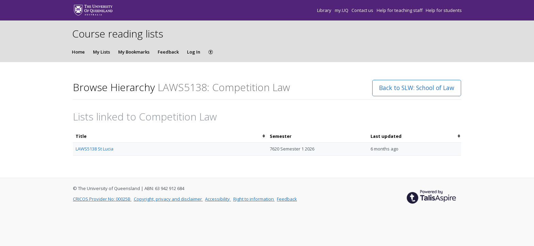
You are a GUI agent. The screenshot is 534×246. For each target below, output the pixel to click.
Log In (193, 52)
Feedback (168, 52)
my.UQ (342, 10)
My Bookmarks (134, 52)
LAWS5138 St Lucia (94, 149)
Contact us (362, 10)
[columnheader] (170, 136)
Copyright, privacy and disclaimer (168, 199)
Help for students (444, 10)
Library (324, 10)
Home (78, 52)
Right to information (254, 199)
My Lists (101, 52)
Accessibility (218, 199)
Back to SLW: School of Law (416, 88)
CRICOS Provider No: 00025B (102, 199)
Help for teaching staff (400, 10)
